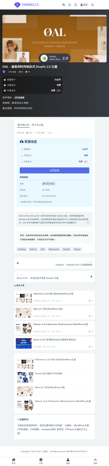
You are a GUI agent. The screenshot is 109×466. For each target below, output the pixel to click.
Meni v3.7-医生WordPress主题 (47, 308)
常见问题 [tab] (37, 124)
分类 (41, 461)
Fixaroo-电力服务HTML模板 (48, 373)
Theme (77, 249)
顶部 (95, 461)
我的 (68, 461)
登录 (84, 4)
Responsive (54, 249)
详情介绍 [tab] (23, 124)
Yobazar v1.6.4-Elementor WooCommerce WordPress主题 (60, 324)
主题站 (45, 451)
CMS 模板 (12, 72)
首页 (31, 132)
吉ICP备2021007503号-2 (77, 451)
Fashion (33, 249)
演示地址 (49, 183)
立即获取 (54, 170)
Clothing (22, 249)
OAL (43, 249)
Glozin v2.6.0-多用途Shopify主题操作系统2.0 (54, 339)
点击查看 (19, 98)
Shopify (66, 249)
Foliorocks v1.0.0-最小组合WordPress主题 (53, 293)
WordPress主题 (39, 301)
